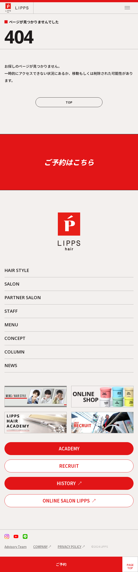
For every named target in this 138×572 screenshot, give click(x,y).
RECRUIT (69, 466)
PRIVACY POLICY (69, 546)
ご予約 (61, 564)
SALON (11, 284)
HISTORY (66, 483)
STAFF (11, 311)
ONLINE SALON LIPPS (66, 500)
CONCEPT (14, 338)
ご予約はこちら (69, 162)
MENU (11, 325)
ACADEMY (69, 448)
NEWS (10, 365)
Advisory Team (15, 546)
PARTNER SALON (22, 297)
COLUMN (14, 352)
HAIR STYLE (16, 270)
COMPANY (40, 546)
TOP (69, 102)
